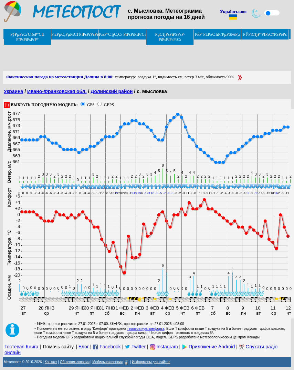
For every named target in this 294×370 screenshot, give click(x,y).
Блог (83, 346)
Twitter (139, 346)
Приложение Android (212, 346)
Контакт (51, 362)
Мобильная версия (107, 362)
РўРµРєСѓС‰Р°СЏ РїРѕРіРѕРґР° (27, 37)
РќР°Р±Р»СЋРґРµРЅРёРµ (217, 34)
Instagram (167, 346)
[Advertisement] (128, 55)
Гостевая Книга (21, 346)
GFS (91, 104)
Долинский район (112, 91)
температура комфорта (145, 328)
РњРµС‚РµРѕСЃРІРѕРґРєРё (75, 34)
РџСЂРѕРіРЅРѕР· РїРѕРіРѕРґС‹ (170, 37)
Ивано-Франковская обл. (57, 91)
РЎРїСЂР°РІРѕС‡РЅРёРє (265, 34)
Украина (13, 91)
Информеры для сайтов (151, 362)
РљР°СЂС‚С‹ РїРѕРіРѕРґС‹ (122, 34)
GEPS (109, 104)
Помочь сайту (58, 346)
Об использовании (75, 362)
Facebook (109, 346)
